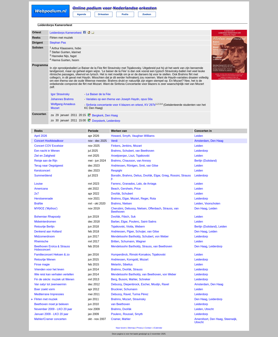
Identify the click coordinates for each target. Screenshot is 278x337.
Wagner (141, 241)
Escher (145, 284)
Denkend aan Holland (48, 231)
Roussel (128, 314)
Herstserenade (43, 198)
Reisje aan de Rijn (45, 160)
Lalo (139, 183)
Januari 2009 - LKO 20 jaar (51, 314)
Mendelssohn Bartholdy (125, 236)
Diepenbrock (131, 284)
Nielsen (127, 203)
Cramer (115, 319)
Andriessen (118, 165)
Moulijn (155, 284)
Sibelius (128, 264)
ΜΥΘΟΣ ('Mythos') (45, 208)
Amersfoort (201, 319)
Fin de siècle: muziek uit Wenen (54, 279)
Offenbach (154, 208)
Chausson (128, 160)
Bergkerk (97, 115)
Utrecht (209, 309)
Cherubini (117, 208)
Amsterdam (201, 140)
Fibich (125, 216)
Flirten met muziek (45, 299)
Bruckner (116, 289)
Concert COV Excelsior (48, 145)
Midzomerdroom (44, 236)
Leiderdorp (113, 120)
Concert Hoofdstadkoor (48, 140)
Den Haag (111, 115)
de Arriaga (149, 183)
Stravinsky (139, 299)
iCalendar (158, 328)
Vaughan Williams (143, 135)
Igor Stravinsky (60, 94)
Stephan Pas (58, 42)
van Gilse (152, 165)
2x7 (36, 193)
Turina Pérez (140, 294)
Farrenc (116, 183)
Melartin (116, 264)
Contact (148, 328)
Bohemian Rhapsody (47, 216)
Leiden (198, 135)
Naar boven (121, 328)
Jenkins (127, 145)
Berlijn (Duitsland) (205, 160)
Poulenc (134, 221)
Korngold (132, 259)
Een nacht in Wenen (47, 150)
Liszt (131, 155)
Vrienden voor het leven (49, 269)
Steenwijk (230, 319)
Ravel (165, 284)
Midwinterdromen (45, 221)
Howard (116, 135)
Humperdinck (119, 254)
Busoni (123, 279)
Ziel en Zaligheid (44, 155)
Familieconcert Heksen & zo (52, 254)
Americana (41, 188)
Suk (133, 216)
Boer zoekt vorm (44, 289)
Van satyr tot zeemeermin (50, 284)
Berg (114, 279)
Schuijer (140, 231)
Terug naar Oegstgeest (48, 165)
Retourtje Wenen (44, 259)
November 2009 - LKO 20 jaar (53, 309)
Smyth (126, 135)
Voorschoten (212, 203)
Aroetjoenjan (119, 155)
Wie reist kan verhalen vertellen (54, 274)
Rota (153, 198)
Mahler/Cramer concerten (50, 319)
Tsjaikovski (142, 155)
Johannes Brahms (62, 99)
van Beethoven (144, 150)
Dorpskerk (98, 120)
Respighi (116, 170)
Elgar (157, 175)
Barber (115, 221)
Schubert (128, 150)
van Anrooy (144, 160)
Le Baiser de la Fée (98, 94)
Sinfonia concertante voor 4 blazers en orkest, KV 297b (120, 104)
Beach (115, 188)
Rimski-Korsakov (139, 254)
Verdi (114, 140)
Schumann (127, 241)
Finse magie (42, 264)
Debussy (130, 208)
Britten (115, 241)
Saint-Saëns (148, 221)
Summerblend (43, 175)
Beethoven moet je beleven (51, 304)
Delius (137, 175)
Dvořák (147, 175)
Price (137, 188)
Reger (144, 198)
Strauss (167, 208)
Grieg (165, 175)
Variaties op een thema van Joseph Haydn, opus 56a (119, 99)
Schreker (144, 279)
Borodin (116, 175)
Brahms (116, 150)
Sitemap (131, 328)
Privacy (140, 328)
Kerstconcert (42, 170)
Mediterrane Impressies (49, 294)
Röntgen (132, 165)
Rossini (175, 175)
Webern (140, 226)
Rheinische (41, 241)
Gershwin (127, 188)
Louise (38, 183)
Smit (142, 165)
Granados (128, 183)
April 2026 (40, 135)
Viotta (130, 226)
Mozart (137, 145)
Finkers (115, 145)
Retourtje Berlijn (44, 226)
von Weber (162, 236)
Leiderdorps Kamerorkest (66, 32)
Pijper (130, 231)
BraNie (38, 203)
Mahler (133, 279)
